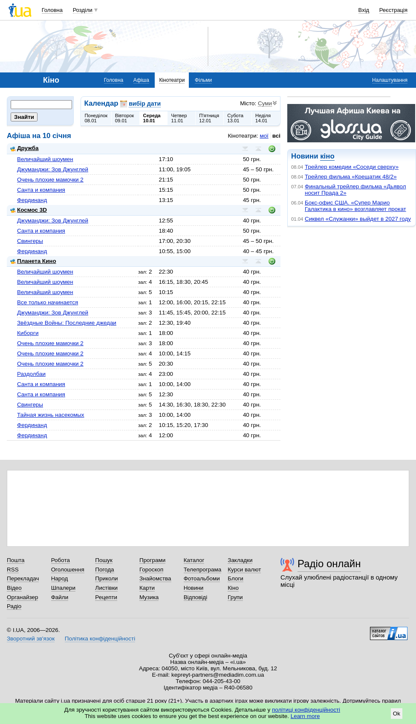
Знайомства (155, 578)
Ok (396, 713)
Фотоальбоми (202, 578)
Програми (152, 560)
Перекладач (23, 578)
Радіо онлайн (329, 563)
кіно (327, 156)
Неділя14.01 (263, 118)
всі (276, 136)
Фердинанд (32, 200)
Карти (147, 588)
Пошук (104, 560)
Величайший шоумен (45, 159)
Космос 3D (28, 210)
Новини (194, 588)
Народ (59, 578)
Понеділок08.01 (96, 118)
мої (264, 136)
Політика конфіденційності (100, 638)
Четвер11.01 (179, 118)
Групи (235, 597)
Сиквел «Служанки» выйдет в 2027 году (358, 219)
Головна (52, 10)
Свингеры (30, 241)
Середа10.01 (152, 118)
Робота (60, 560)
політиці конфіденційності (306, 710)
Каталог (194, 560)
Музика (149, 597)
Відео (14, 588)
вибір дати (145, 103)
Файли (60, 597)
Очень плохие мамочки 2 (50, 179)
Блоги (235, 578)
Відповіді (196, 597)
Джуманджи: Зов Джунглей (52, 169)
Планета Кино (33, 261)
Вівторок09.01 (124, 118)
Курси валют (244, 569)
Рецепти (106, 597)
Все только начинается (47, 302)
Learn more (305, 716)
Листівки (106, 588)
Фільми (203, 80)
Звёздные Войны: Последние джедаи (66, 323)
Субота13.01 (235, 118)
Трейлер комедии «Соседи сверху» (352, 167)
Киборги (27, 333)
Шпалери (63, 588)
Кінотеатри (172, 80)
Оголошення (67, 569)
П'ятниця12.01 (209, 118)
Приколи (106, 578)
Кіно (233, 588)
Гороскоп (151, 569)
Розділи (82, 10)
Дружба (24, 148)
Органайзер (22, 597)
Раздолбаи (31, 374)
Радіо (14, 606)
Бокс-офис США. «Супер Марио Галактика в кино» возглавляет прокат (355, 205)
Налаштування (389, 80)
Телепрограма (203, 569)
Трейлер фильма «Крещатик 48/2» (351, 176)
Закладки (240, 560)
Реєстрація (393, 10)
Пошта (15, 560)
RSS (13, 569)
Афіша (141, 80)
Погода (104, 569)
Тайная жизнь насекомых (50, 415)
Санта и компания (41, 190)
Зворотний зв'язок (31, 638)
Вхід (364, 10)
